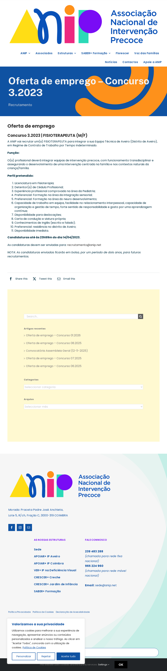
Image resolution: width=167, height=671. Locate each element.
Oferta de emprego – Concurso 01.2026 (53, 337)
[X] (41, 278)
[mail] (28, 527)
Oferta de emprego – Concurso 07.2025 (53, 360)
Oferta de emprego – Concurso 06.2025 (53, 367)
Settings (103, 664)
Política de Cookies (34, 647)
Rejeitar (46, 656)
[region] (46, 641)
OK (121, 664)
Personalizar (23, 656)
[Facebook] (17, 278)
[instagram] (20, 527)
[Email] (65, 278)
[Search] (140, 318)
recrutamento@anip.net (84, 245)
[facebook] (11, 527)
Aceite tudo (68, 656)
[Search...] (81, 318)
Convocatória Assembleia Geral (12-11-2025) (57, 352)
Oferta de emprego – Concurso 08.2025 (53, 344)
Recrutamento (20, 105)
